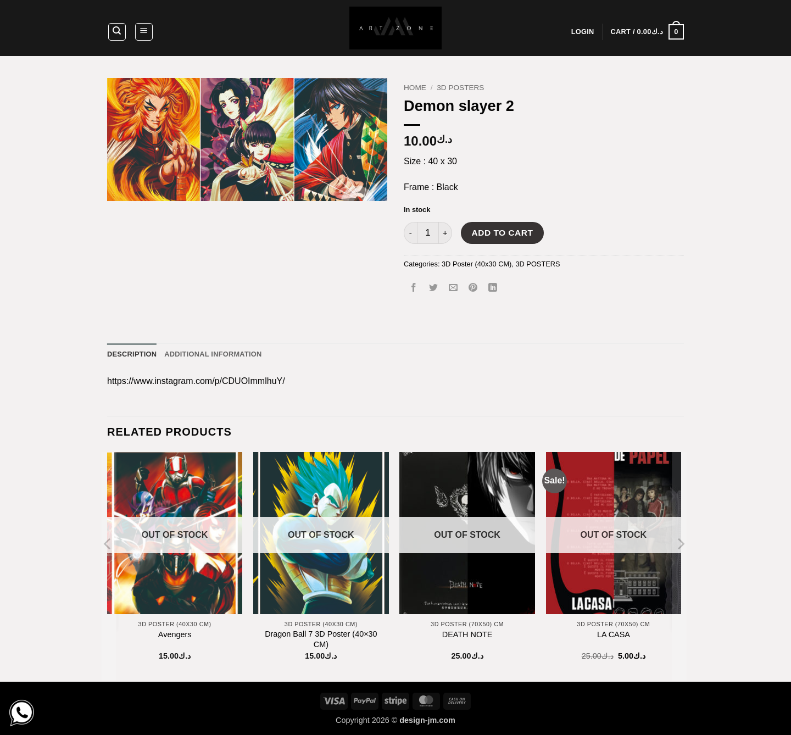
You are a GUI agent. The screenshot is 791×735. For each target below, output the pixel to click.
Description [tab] (132, 354)
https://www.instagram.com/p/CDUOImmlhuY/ (196, 381)
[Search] (117, 32)
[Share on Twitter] (434, 289)
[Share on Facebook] (414, 289)
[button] (144, 32)
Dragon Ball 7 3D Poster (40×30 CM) (321, 639)
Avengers (175, 634)
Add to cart (502, 232)
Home (415, 87)
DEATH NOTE (467, 634)
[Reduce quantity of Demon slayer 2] (410, 233)
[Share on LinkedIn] (493, 289)
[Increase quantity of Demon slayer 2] (445, 233)
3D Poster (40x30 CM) (476, 264)
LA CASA (613, 634)
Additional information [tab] (212, 354)
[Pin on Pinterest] (473, 289)
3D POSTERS (460, 87)
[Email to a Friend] (453, 289)
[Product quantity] (428, 233)
